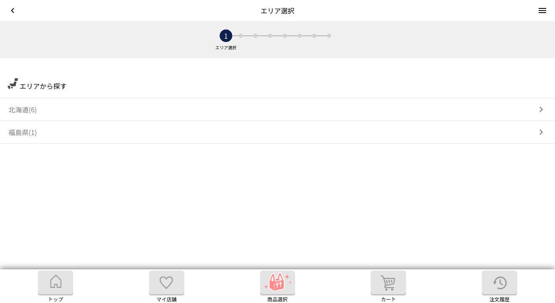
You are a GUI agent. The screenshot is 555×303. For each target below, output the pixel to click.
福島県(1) (22, 132)
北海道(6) (22, 109)
